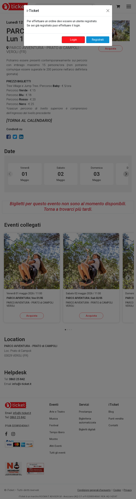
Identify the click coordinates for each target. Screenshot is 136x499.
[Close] (108, 10)
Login (73, 39)
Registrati (98, 39)
